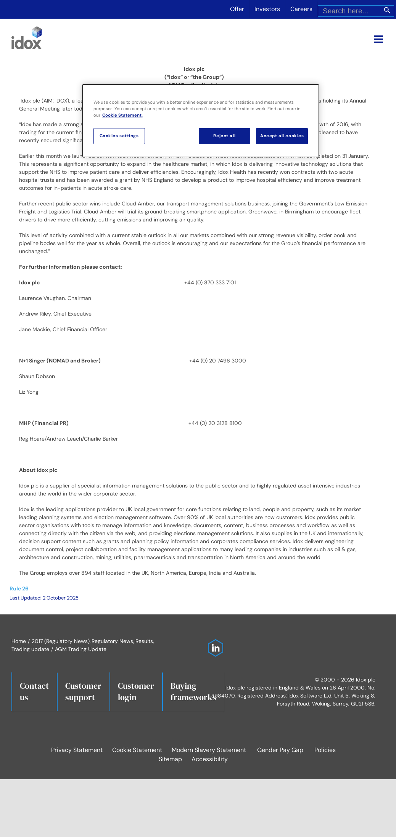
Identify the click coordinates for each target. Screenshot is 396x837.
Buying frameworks (193, 691)
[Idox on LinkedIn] (213, 643)
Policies (325, 750)
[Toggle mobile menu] (379, 39)
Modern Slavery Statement (209, 750)
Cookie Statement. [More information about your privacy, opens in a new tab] (122, 115)
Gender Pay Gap (280, 750)
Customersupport (83, 691)
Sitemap (170, 759)
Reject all (224, 136)
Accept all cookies (282, 136)
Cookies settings (119, 136)
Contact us (34, 691)
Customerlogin (136, 691)
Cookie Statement (137, 750)
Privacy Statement (77, 750)
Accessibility (210, 759)
